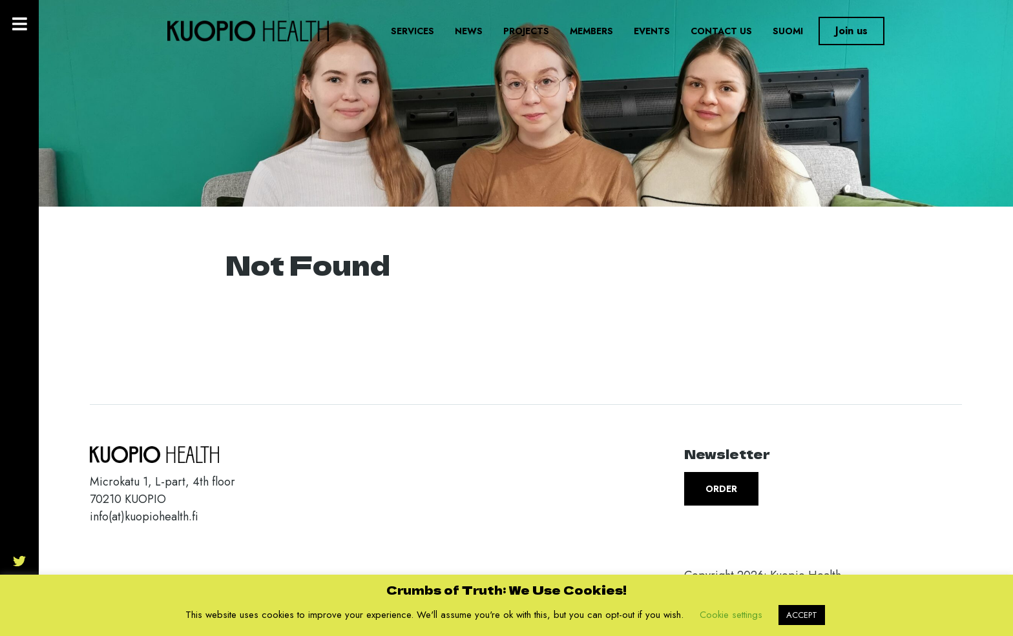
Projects (526, 31)
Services (412, 31)
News (469, 31)
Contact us (721, 31)
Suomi (788, 31)
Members (591, 31)
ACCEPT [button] (801, 615)
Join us (851, 30)
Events (652, 31)
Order (721, 488)
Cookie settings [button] (731, 615)
